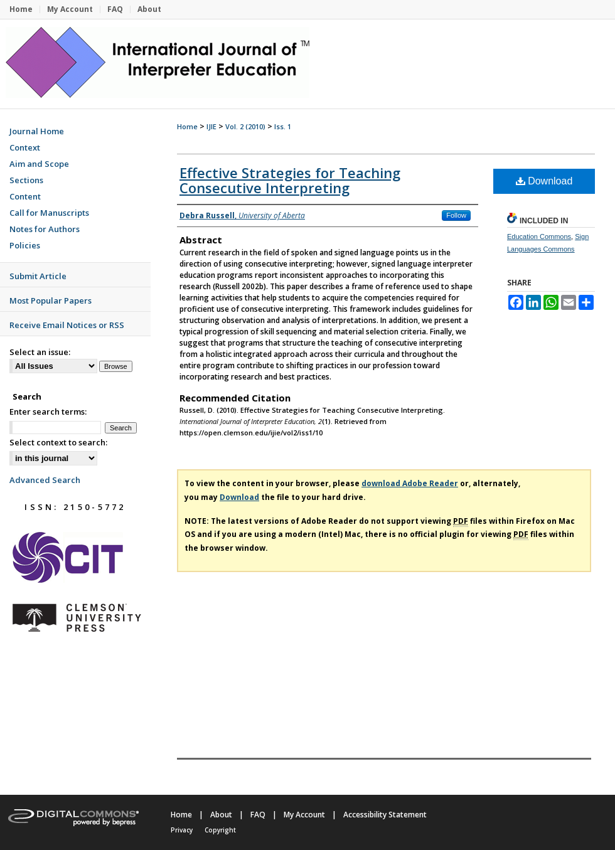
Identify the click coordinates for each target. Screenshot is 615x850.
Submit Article (38, 276)
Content (25, 196)
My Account (304, 814)
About (221, 814)
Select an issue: (39, 352)
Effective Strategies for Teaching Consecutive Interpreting (289, 180)
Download (544, 181)
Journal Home (36, 131)
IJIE (211, 126)
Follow (456, 215)
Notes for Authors (44, 229)
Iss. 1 (282, 126)
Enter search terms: (48, 411)
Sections (26, 180)
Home (187, 126)
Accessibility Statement (385, 814)
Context (24, 147)
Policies (24, 245)
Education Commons (539, 236)
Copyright (220, 830)
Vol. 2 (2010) (245, 126)
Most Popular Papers (50, 300)
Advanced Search (44, 480)
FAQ (257, 814)
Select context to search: (58, 442)
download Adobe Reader (409, 483)
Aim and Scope (39, 163)
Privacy (182, 830)
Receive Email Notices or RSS (66, 325)
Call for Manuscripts (49, 212)
